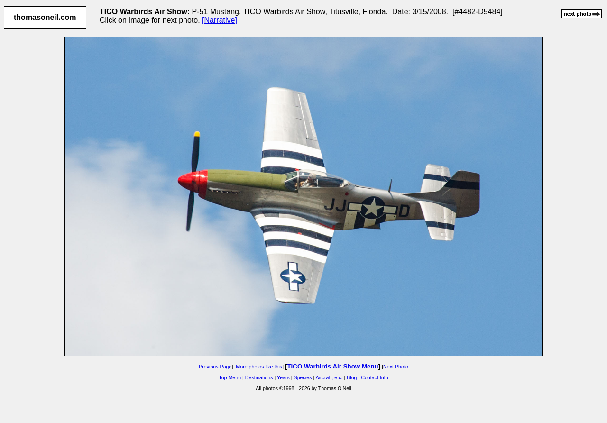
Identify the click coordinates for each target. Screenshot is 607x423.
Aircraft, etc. (329, 377)
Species (303, 377)
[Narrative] (219, 20)
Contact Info (374, 377)
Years (283, 377)
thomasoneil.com (45, 17)
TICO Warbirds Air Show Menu (332, 366)
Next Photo (395, 366)
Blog (352, 377)
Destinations (259, 377)
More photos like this (259, 366)
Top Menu (230, 377)
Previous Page (215, 366)
